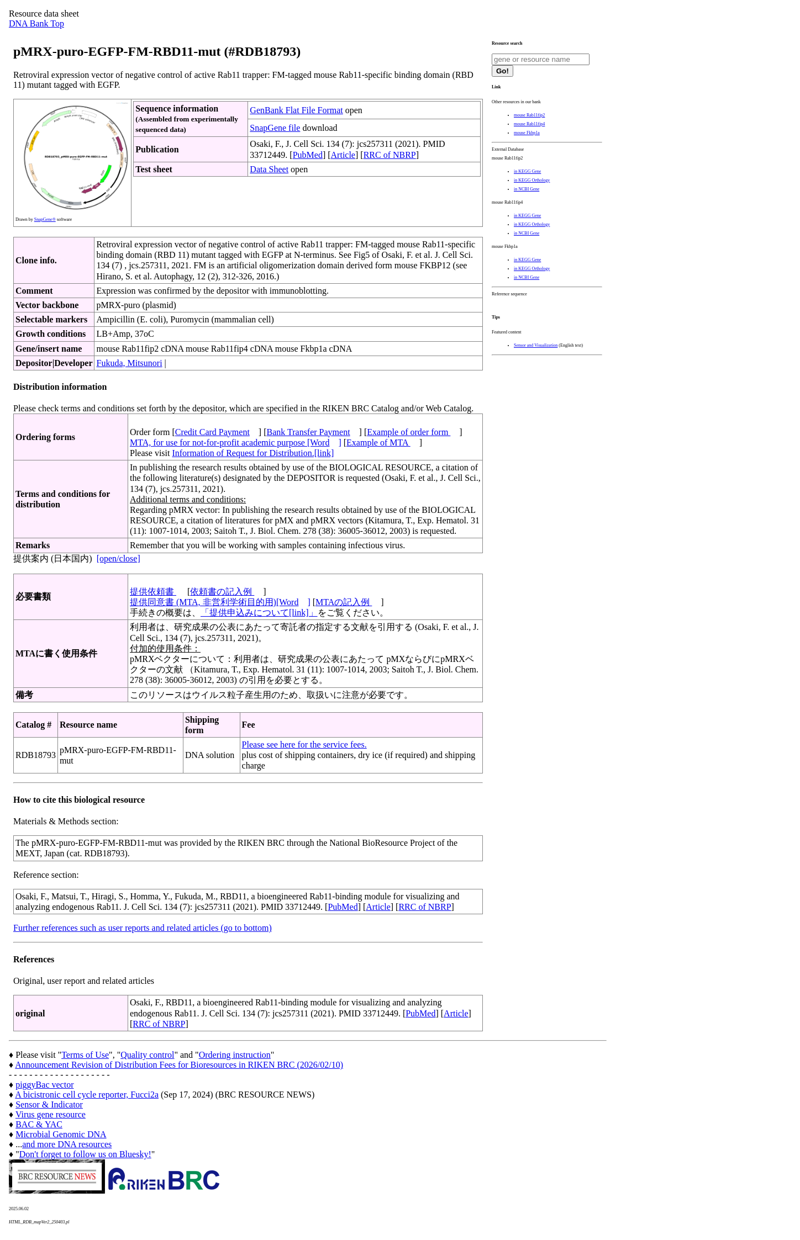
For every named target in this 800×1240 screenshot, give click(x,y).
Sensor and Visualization (535, 345)
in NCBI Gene (526, 189)
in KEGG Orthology (532, 180)
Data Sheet (269, 169)
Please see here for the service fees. (304, 744)
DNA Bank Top (36, 23)
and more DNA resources (67, 1144)
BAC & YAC (38, 1124)
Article (343, 155)
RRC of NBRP (390, 155)
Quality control (147, 1054)
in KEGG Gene (527, 171)
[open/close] (118, 558)
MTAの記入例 (343, 602)
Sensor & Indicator (49, 1104)
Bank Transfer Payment (308, 432)
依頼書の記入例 (222, 591)
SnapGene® (45, 219)
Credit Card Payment (212, 432)
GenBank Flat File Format (296, 110)
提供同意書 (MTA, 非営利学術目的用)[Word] (220, 602)
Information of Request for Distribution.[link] (253, 453)
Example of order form (408, 432)
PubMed (308, 155)
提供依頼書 (153, 591)
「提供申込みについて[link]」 (259, 612)
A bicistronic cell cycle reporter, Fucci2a (87, 1094)
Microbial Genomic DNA (60, 1134)
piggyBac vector (44, 1084)
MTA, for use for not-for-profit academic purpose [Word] (235, 442)
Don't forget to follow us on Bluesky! (85, 1154)
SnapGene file (275, 128)
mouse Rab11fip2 (529, 115)
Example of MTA (378, 442)
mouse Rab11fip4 (529, 123)
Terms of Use (85, 1054)
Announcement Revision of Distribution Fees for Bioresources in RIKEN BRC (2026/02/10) (179, 1064)
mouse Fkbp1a (527, 132)
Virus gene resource (50, 1114)
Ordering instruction (235, 1054)
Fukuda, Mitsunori (129, 363)
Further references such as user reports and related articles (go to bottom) (142, 927)
